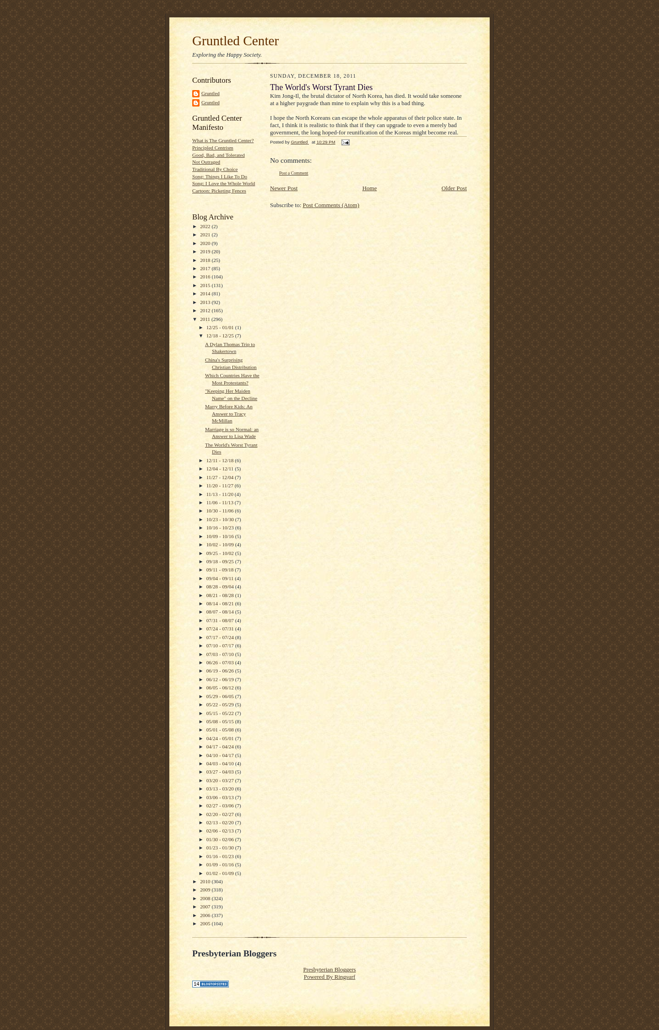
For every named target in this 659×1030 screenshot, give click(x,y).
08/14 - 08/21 (220, 603)
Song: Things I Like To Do (219, 176)
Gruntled (210, 93)
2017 (205, 268)
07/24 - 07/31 (220, 628)
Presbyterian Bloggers (329, 969)
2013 (205, 302)
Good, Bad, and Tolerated (218, 155)
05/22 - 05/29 (220, 704)
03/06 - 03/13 (220, 797)
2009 (205, 889)
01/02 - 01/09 (220, 873)
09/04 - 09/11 (220, 578)
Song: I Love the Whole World (223, 183)
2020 (205, 243)
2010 (205, 881)
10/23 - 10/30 (220, 519)
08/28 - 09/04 (220, 586)
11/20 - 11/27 (220, 485)
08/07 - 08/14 (220, 611)
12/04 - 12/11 (220, 468)
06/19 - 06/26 (220, 670)
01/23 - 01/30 (220, 847)
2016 (205, 276)
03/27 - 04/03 (220, 771)
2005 (205, 923)
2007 (205, 906)
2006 (205, 915)
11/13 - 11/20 (220, 494)
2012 (205, 310)
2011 (205, 319)
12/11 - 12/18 (220, 460)
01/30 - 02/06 (220, 839)
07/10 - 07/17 (220, 645)
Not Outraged (206, 162)
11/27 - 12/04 (220, 477)
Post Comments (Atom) (331, 205)
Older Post (454, 188)
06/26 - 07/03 (220, 662)
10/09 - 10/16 (220, 536)
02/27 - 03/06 (220, 805)
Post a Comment (293, 173)
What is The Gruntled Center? (223, 140)
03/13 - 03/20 (220, 788)
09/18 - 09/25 (220, 561)
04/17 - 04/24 (220, 746)
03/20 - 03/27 (220, 780)
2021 (205, 234)
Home (369, 188)
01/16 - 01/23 (220, 856)
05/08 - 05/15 (220, 721)
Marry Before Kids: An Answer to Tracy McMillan (229, 413)
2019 (205, 251)
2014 (205, 293)
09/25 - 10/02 (220, 553)
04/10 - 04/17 (220, 755)
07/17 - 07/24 (220, 637)
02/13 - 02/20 (220, 822)
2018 (205, 260)
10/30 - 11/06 (220, 510)
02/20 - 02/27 (220, 814)
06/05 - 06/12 (220, 687)
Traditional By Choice (215, 169)
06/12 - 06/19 (220, 679)
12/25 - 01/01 (220, 327)
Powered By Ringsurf (330, 976)
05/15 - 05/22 (220, 713)
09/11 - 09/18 (220, 569)
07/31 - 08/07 (220, 620)
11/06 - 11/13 (220, 502)
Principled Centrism (212, 147)
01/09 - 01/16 (220, 864)
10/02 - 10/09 (220, 544)
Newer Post (283, 188)
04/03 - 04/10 (220, 763)
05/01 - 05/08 (220, 729)
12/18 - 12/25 (220, 335)
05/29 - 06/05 (220, 696)
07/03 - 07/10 (220, 654)
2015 (205, 285)
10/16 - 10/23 (220, 527)
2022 (205, 226)
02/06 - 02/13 (220, 830)
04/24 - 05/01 (220, 738)
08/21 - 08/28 (220, 595)
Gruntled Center (235, 40)
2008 (205, 898)
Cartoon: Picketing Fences (219, 190)
